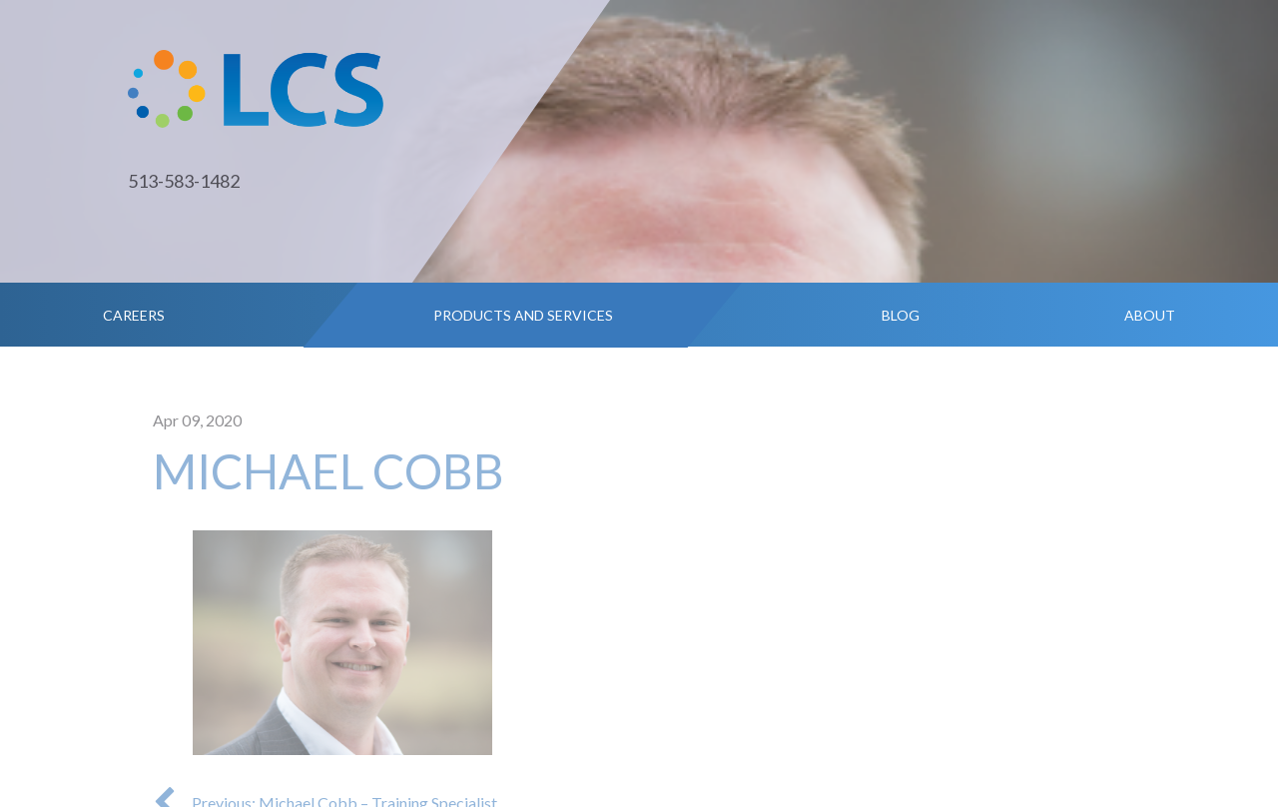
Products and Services (523, 315)
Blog (901, 315)
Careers (134, 315)
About (1149, 315)
